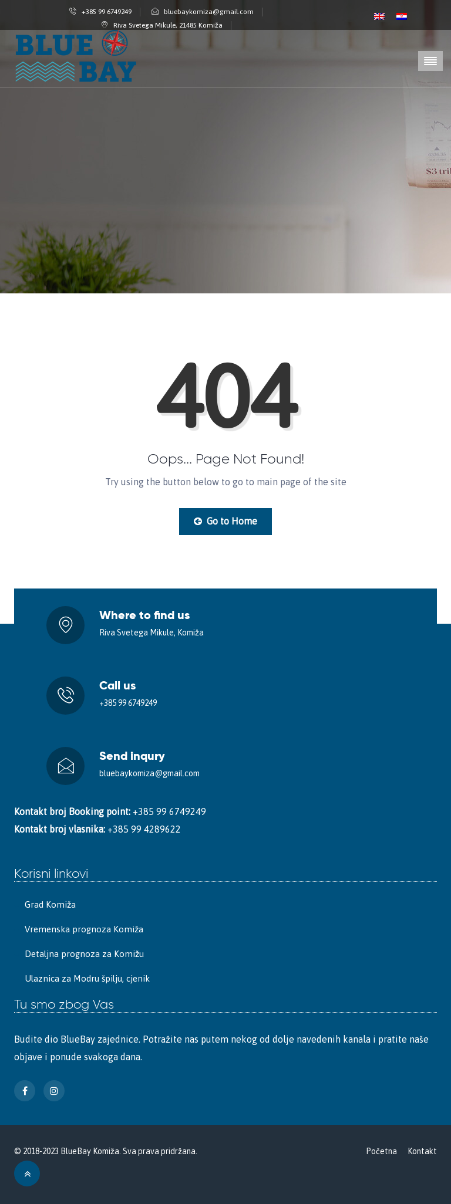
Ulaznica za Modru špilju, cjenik (87, 978)
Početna (381, 1151)
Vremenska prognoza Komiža (84, 929)
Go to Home (225, 521)
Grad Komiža (50, 904)
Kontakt (422, 1151)
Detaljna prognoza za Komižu (84, 954)
